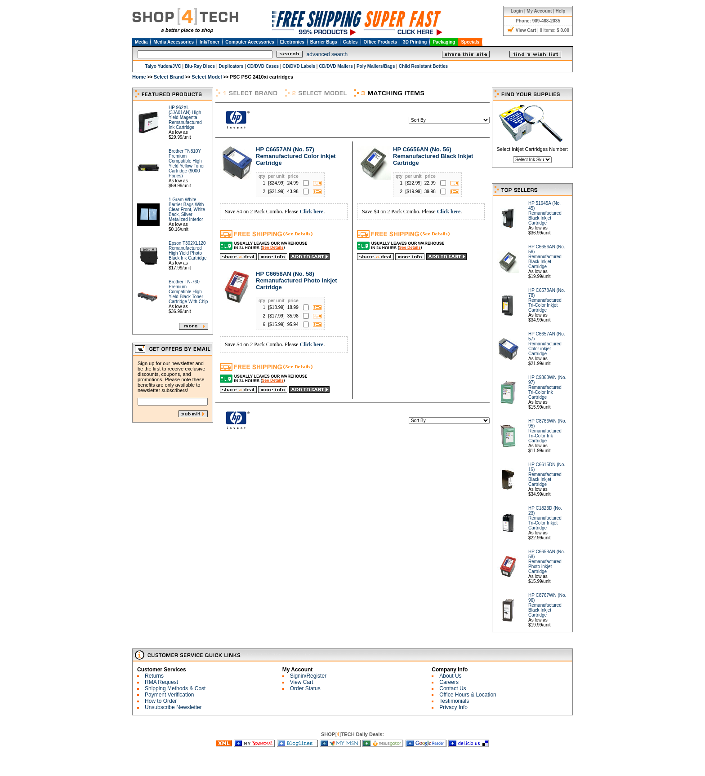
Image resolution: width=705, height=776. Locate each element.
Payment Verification (169, 695)
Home (139, 76)
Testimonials (454, 701)
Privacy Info (453, 707)
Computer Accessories (249, 42)
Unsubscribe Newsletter (173, 707)
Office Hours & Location (467, 695)
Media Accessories (173, 42)
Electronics (292, 42)
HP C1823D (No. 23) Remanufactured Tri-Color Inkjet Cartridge (545, 518)
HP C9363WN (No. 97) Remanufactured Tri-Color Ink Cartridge (547, 387)
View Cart (301, 682)
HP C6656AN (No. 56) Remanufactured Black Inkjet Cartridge (433, 156)
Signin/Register (308, 676)
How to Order (161, 701)
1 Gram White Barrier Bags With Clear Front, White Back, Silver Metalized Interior (187, 209)
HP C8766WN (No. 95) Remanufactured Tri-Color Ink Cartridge (547, 431)
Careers (449, 682)
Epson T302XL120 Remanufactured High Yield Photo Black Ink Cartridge (187, 250)
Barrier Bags (323, 42)
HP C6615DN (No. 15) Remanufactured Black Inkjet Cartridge (546, 474)
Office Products (380, 42)
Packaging (444, 42)
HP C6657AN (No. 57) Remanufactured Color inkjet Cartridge (296, 156)
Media (141, 42)
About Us (450, 676)
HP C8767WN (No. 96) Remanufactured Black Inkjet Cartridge (547, 605)
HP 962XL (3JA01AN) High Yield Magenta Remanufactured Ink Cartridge (185, 117)
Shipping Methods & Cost (175, 688)
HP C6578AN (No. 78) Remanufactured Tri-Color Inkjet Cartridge (546, 300)
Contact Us (452, 688)
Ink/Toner (209, 42)
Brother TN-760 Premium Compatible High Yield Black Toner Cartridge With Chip (188, 291)
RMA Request (161, 682)
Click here (312, 211)
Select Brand (169, 76)
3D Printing (415, 42)
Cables (350, 42)
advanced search (327, 54)
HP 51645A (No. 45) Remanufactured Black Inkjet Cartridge (545, 213)
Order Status (305, 688)
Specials (470, 42)
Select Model (207, 76)
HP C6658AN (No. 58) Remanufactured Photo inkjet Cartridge (296, 280)
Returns (154, 676)
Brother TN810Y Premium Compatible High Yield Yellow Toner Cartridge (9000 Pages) (187, 163)
